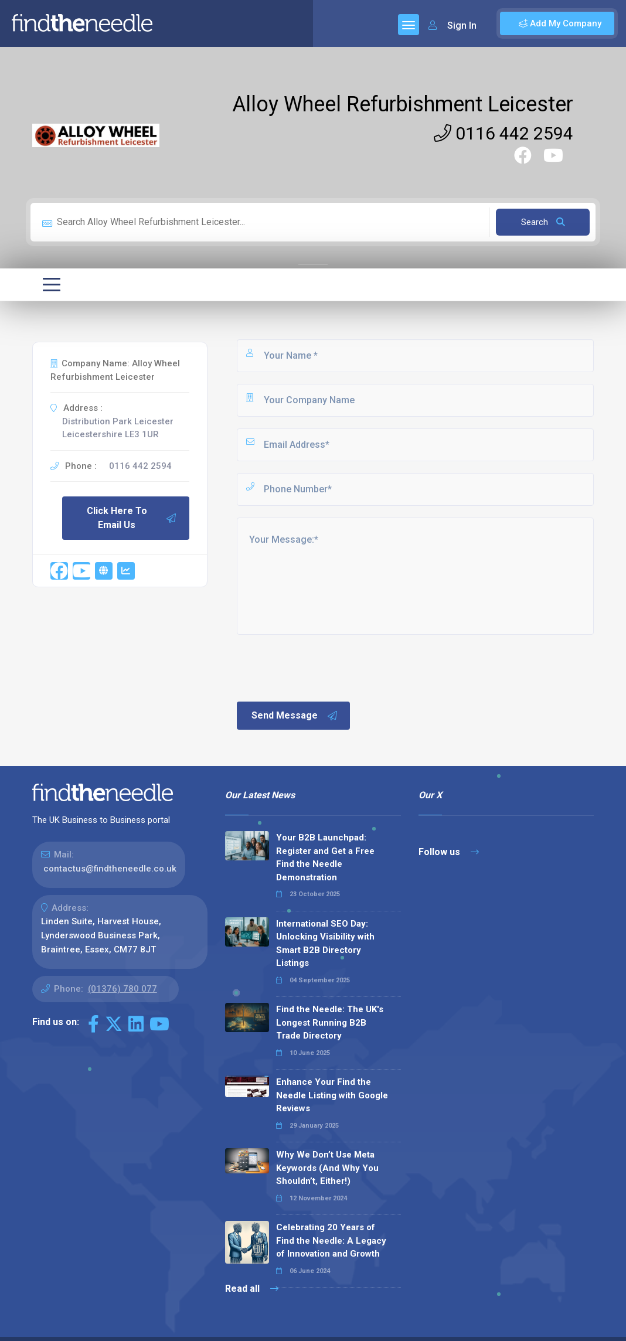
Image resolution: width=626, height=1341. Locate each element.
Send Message (294, 715)
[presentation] (324, 667)
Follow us (449, 851)
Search (543, 222)
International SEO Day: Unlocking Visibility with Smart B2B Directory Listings (325, 943)
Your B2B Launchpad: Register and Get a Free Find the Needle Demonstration (325, 857)
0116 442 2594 (503, 133)
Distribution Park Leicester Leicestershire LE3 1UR (117, 428)
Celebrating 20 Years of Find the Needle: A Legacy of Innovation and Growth (331, 1240)
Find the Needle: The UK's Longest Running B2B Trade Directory (329, 1022)
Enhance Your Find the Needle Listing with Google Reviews (332, 1095)
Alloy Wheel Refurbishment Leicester (402, 104)
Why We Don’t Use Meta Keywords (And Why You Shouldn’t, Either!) (327, 1167)
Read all (251, 1288)
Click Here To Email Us (132, 517)
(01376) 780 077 (122, 988)
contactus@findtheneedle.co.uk (109, 868)
